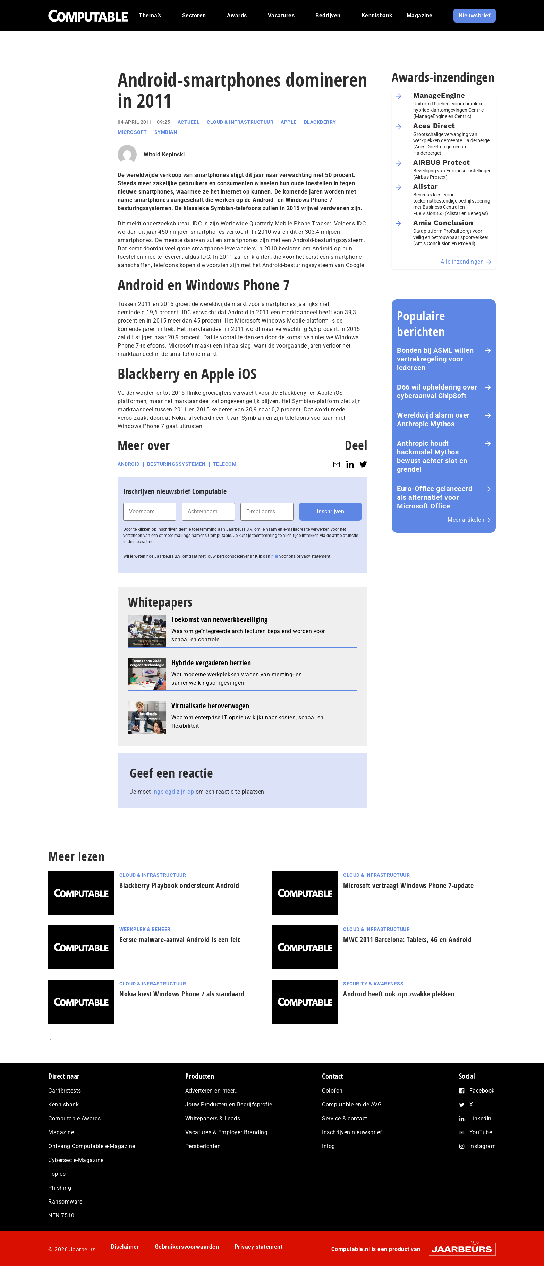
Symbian (165, 132)
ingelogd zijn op (173, 791)
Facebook (482, 1090)
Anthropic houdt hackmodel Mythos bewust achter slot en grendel (432, 456)
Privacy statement (259, 1246)
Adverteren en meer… (212, 1090)
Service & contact (344, 1118)
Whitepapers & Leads (212, 1118)
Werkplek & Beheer (145, 929)
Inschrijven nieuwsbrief (352, 1132)
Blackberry (320, 122)
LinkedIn (480, 1118)
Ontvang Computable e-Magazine (91, 1146)
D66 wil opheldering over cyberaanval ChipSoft (437, 391)
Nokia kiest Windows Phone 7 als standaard (182, 994)
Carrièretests (64, 1090)
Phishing (59, 1187)
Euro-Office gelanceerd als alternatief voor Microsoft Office (434, 497)
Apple (289, 122)
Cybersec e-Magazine (76, 1160)
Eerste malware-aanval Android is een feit (179, 939)
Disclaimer (125, 1246)
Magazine (61, 1132)
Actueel (189, 122)
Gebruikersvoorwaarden (187, 1246)
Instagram (482, 1146)
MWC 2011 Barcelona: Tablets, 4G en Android (407, 939)
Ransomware (65, 1201)
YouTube (480, 1132)
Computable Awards (74, 1118)
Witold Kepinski (164, 154)
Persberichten (203, 1146)
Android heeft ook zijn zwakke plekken (398, 994)
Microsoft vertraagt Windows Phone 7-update (408, 885)
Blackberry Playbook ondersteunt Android (179, 885)
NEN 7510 (61, 1215)
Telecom (225, 464)
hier (274, 556)
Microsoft (132, 132)
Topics (57, 1174)
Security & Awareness (373, 983)
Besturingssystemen (176, 464)
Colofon (332, 1090)
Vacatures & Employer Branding (226, 1132)
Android (129, 464)
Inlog (328, 1146)
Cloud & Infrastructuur (240, 122)
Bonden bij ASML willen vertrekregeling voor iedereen (435, 359)
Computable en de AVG (352, 1104)
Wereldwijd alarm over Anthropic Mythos (433, 419)
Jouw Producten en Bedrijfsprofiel (229, 1104)
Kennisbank (63, 1104)
